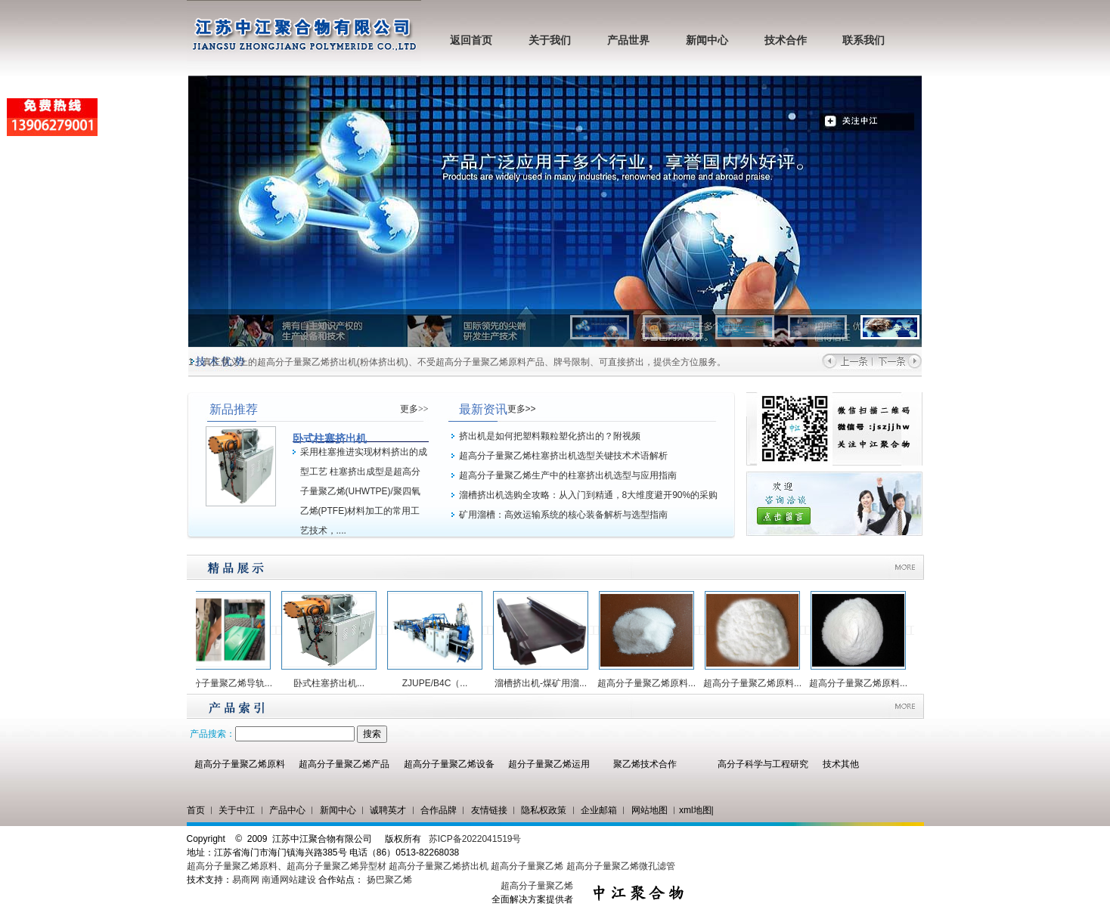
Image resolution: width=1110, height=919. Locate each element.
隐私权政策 (543, 810)
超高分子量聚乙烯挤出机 (440, 866)
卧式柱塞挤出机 (330, 438)
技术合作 (785, 40)
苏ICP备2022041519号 (475, 839)
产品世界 (628, 40)
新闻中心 (707, 40)
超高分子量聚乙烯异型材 (336, 866)
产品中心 (287, 810)
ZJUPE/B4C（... (439, 683)
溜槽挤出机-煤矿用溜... (544, 683)
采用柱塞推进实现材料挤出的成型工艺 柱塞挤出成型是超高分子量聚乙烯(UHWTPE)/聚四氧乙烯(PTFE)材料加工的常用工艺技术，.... (363, 491)
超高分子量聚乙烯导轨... (227, 683)
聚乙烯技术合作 (645, 764)
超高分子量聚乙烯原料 (239, 764)
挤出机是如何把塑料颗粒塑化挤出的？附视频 (549, 436)
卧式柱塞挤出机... (332, 683)
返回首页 (471, 40)
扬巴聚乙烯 (389, 879)
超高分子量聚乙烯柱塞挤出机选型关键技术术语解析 (563, 455)
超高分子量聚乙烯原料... (650, 683)
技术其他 (841, 764)
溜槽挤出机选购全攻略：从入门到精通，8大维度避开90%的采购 (588, 495)
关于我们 (550, 40)
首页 (196, 810)
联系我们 (863, 40)
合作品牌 (438, 810)
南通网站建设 (289, 879)
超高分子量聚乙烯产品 (344, 764)
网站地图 (649, 810)
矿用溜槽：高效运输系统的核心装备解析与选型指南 (563, 514)
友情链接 (489, 810)
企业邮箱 (599, 810)
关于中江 (237, 810)
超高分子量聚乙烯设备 (449, 764)
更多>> (414, 409)
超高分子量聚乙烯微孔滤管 (620, 866)
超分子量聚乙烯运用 (549, 764)
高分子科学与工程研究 (763, 764)
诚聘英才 (388, 810)
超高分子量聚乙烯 (527, 866)
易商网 (245, 879)
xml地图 (695, 810)
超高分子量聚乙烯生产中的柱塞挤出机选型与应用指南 (568, 475)
